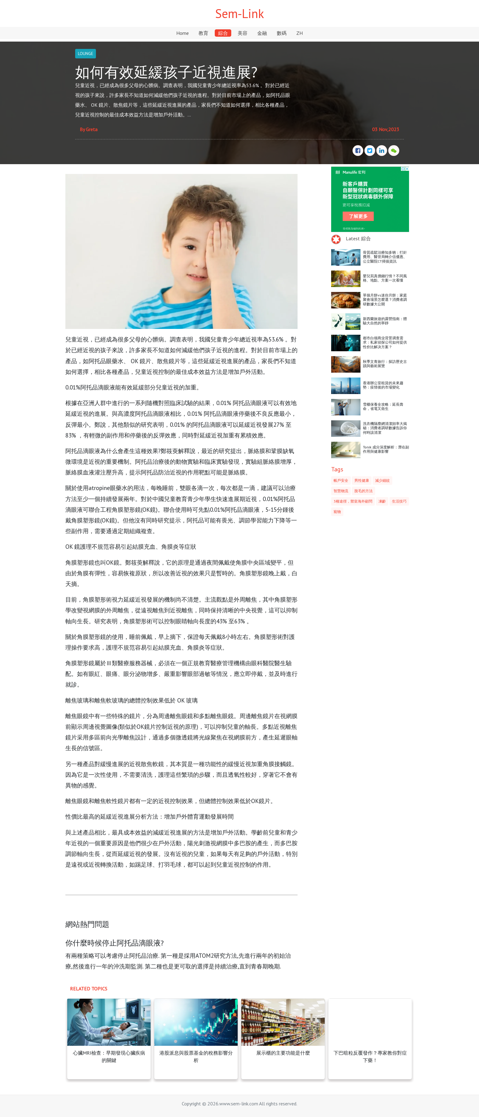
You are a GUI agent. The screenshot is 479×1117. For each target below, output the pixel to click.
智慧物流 (341, 490)
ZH (299, 33)
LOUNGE (85, 53)
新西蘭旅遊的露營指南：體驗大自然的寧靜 (385, 320)
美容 (242, 33)
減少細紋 (382, 480)
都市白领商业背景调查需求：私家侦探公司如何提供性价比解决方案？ (385, 342)
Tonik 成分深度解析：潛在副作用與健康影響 (386, 449)
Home (182, 33)
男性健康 (361, 480)
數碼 (282, 33)
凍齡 (382, 501)
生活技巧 (399, 501)
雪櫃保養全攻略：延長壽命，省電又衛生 (383, 406)
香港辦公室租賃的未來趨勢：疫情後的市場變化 (383, 385)
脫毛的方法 (363, 490)
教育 (203, 33)
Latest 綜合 (358, 238)
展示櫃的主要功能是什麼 (283, 1053)
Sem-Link (239, 13)
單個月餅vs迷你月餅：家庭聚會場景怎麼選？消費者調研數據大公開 (385, 299)
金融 (262, 33)
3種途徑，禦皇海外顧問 (353, 501)
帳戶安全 (341, 480)
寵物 (337, 511)
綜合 (223, 33)
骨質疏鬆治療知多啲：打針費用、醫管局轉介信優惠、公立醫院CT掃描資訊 (385, 257)
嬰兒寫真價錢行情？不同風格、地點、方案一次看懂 (385, 278)
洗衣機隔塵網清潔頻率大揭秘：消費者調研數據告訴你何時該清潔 (385, 428)
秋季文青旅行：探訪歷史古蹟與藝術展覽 (385, 363)
